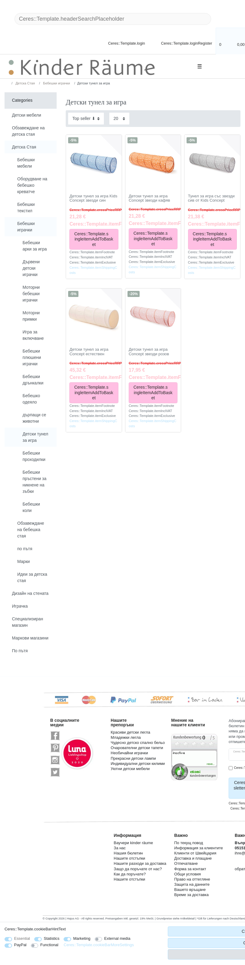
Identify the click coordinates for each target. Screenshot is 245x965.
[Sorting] (86, 118)
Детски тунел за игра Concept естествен (88, 351)
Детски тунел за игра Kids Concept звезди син (93, 198)
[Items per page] (119, 118)
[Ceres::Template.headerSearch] (220, 19)
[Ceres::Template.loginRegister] (183, 43)
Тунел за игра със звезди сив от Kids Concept (211, 198)
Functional (49, 945)
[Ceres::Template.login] (121, 43)
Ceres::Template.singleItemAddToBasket (94, 239)
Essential (22, 938)
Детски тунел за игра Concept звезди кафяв (149, 198)
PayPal (20, 945)
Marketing (82, 938)
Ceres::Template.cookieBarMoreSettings (99, 945)
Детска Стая (25, 83)
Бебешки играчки (56, 83)
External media (117, 938)
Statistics (52, 938)
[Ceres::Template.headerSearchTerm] (113, 19)
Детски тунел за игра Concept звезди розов (149, 351)
